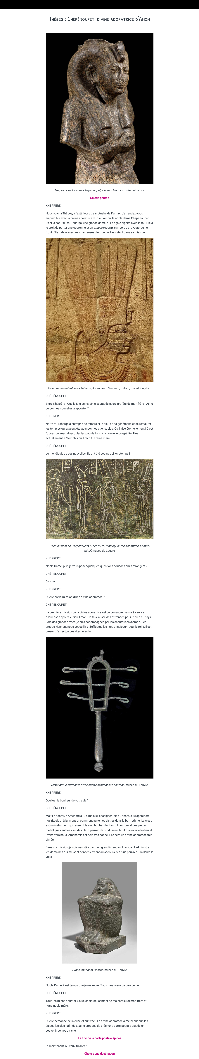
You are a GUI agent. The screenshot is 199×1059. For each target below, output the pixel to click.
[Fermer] (5, 4)
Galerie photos (99, 198)
